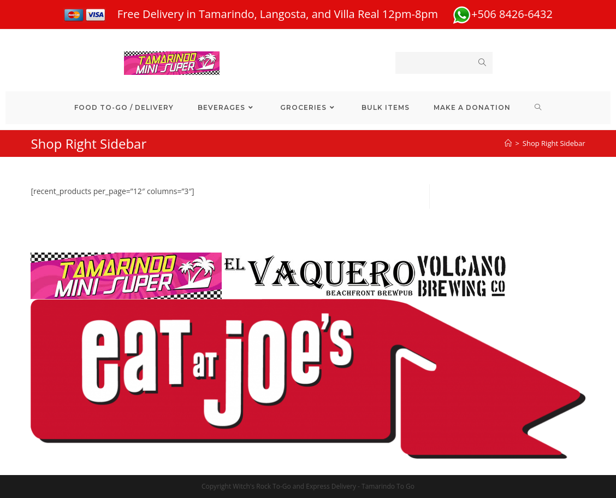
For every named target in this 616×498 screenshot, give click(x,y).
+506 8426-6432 (502, 14)
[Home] (508, 143)
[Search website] (538, 107)
